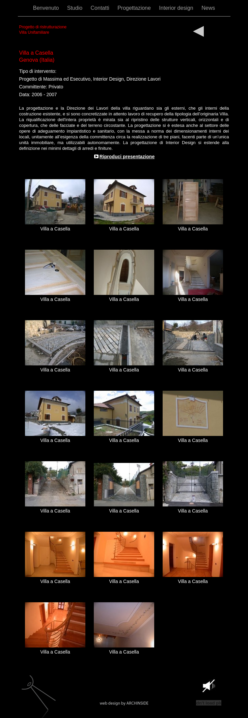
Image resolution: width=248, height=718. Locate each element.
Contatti (101, 8)
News (208, 8)
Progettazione (134, 8)
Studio (75, 8)
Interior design (177, 8)
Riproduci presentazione (127, 156)
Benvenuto (46, 8)
